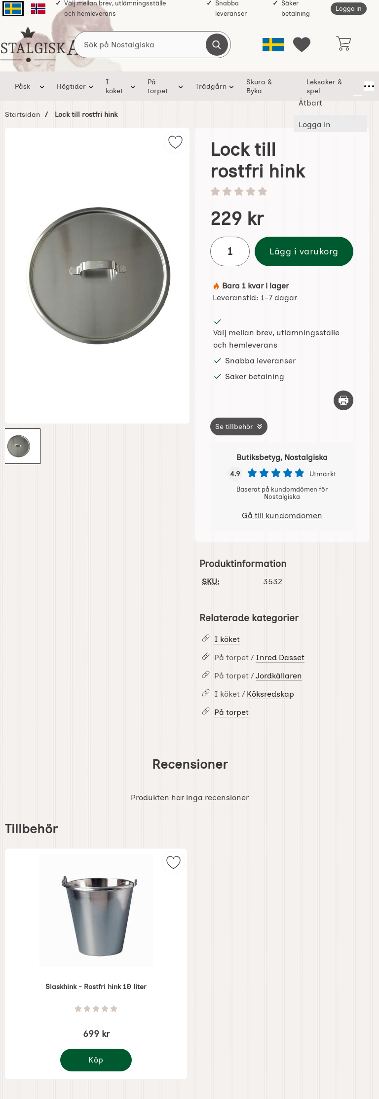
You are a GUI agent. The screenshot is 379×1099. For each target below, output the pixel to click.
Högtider (71, 86)
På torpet (158, 86)
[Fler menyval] (357, 86)
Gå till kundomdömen (282, 515)
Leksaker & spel (316, 86)
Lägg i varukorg (304, 251)
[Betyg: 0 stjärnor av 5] (281, 192)
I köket (114, 86)
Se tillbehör (234, 426)
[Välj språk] (273, 44)
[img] (175, 142)
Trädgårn (207, 86)
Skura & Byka (255, 86)
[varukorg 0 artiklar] (343, 44)
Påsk (22, 86)
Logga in (349, 8)
